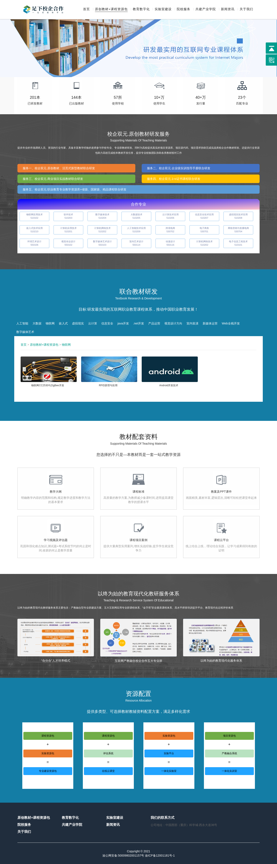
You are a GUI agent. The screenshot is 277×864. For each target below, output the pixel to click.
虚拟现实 (78, 323)
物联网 (50, 323)
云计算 (92, 323)
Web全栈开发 (231, 323)
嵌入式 (63, 323)
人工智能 (22, 323)
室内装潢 (192, 323)
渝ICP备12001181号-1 (160, 855)
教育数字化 (141, 9)
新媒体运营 (210, 323)
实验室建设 (163, 9)
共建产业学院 (205, 9)
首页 (86, 9)
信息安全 (107, 323)
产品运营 (154, 323)
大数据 (37, 323)
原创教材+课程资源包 (111, 9)
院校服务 (183, 9)
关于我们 (246, 9)
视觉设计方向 (173, 323)
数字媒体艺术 (25, 332)
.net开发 (138, 323)
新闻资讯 (228, 9)
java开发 (123, 323)
